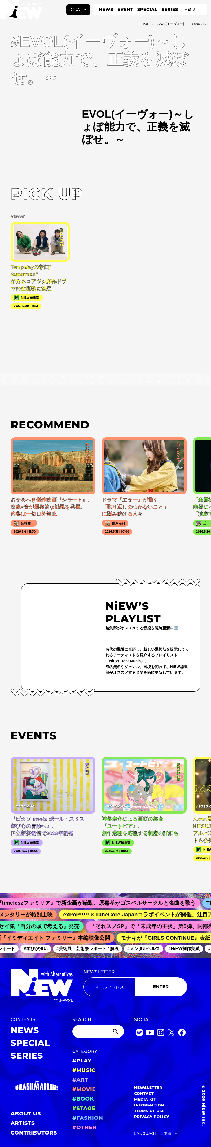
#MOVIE (84, 1089)
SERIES (169, 9)
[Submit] (116, 1031)
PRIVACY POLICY (151, 1116)
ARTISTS (23, 1123)
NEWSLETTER (99, 971)
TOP (146, 24)
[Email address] (109, 986)
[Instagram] (160, 1033)
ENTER (161, 986)
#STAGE (83, 1108)
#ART (80, 1079)
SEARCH (81, 1019)
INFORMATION (149, 1105)
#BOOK (83, 1099)
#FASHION (87, 1118)
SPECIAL (147, 9)
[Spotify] (139, 1033)
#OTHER (84, 1127)
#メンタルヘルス (147, 948)
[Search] (98, 1031)
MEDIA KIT (145, 1099)
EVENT (125, 9)
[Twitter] (171, 1033)
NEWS (106, 9)
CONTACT (144, 1093)
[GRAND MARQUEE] (36, 1085)
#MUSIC (83, 1070)
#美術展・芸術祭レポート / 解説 (91, 948)
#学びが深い (39, 948)
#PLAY (81, 1060)
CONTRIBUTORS (34, 1133)
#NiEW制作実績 (187, 948)
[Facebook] (182, 1033)
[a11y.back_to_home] (21, 11)
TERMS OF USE (149, 1111)
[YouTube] (150, 1033)
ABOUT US (26, 1113)
